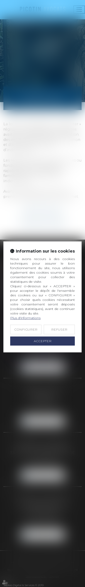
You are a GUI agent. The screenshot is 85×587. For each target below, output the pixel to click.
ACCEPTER (42, 341)
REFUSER (59, 329)
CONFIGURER (25, 329)
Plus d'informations (25, 318)
